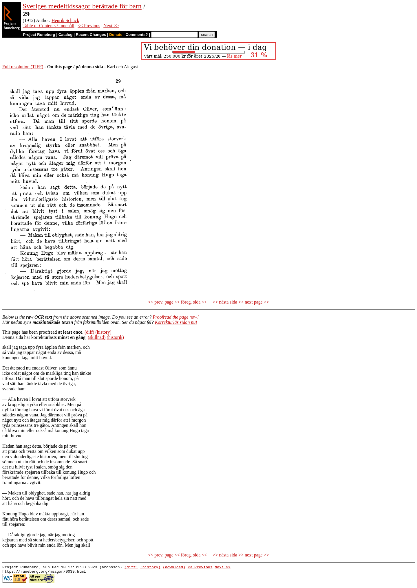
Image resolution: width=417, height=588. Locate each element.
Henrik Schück (65, 20)
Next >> (111, 25)
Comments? (137, 34)
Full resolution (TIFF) (22, 66)
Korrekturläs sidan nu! (176, 322)
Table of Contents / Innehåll (48, 25)
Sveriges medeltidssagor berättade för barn (82, 6)
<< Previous (89, 25)
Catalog (65, 34)
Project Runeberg (39, 34)
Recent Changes (91, 34)
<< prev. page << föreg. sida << (177, 301)
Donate (115, 34)
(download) (174, 567)
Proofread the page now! (176, 317)
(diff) (89, 332)
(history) (103, 332)
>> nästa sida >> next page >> (241, 301)
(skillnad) (96, 337)
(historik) (115, 337)
